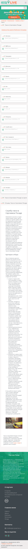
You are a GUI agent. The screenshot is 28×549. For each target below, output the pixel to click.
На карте (10, 30)
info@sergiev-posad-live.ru (14, 528)
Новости (7, 511)
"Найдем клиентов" (6, 543)
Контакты (7, 496)
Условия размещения (11, 493)
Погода (7, 519)
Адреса (4, 30)
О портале (8, 491)
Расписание (8, 517)
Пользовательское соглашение (13, 495)
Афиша (7, 513)
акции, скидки (17, 443)
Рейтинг (17, 30)
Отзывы (23, 30)
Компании (7, 515)
